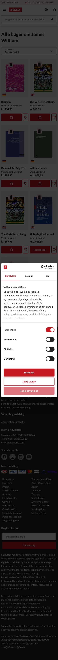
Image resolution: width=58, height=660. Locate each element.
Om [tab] (47, 275)
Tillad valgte (29, 381)
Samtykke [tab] (10, 275)
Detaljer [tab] (29, 275)
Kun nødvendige (29, 390)
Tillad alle (29, 372)
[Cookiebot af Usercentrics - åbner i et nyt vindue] (41, 267)
